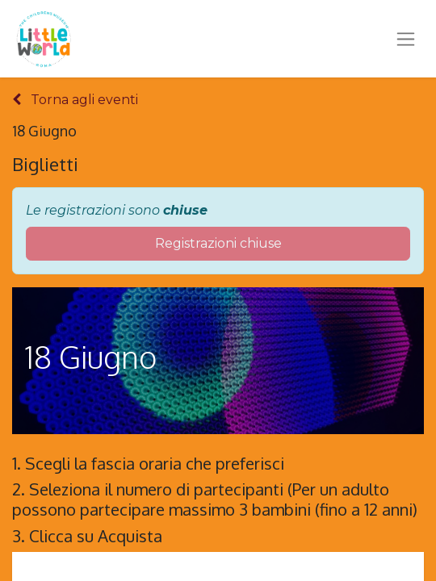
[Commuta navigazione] (406, 38)
